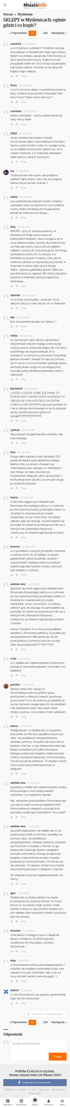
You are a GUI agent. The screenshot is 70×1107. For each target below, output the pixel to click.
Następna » (59, 33)
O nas (32, 1089)
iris (12, 171)
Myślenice (25, 14)
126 (45, 33)
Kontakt (21, 1089)
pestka (15, 684)
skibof (14, 990)
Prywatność (58, 1089)
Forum (8, 14)
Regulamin (35, 1093)
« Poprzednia (18, 33)
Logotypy (43, 1089)
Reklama (10, 1089)
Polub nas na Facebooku (34, 1082)
